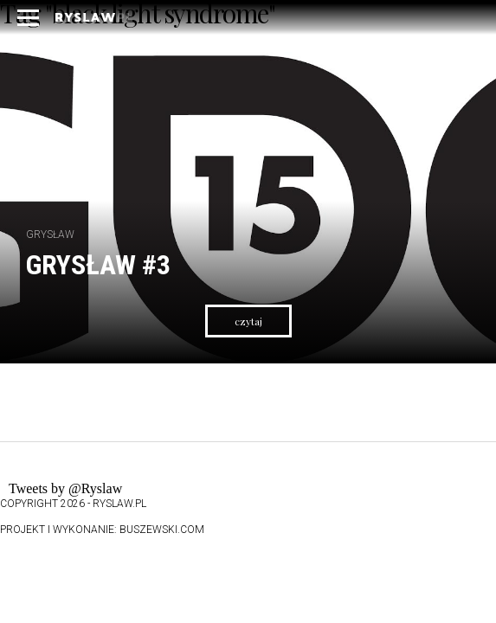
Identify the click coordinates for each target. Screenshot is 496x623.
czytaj (248, 321)
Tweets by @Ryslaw (65, 488)
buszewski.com (161, 529)
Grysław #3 (98, 264)
